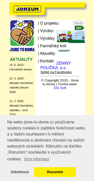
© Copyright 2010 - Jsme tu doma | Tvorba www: (60, 82)
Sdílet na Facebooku (56, 72)
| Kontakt (46, 61)
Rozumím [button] (55, 172)
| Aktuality (46, 53)
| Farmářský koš (52, 46)
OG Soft (60, 88)
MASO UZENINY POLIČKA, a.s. (55, 65)
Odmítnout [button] (20, 172)
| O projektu (48, 23)
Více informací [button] (36, 159)
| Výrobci (45, 31)
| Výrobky (46, 38)
